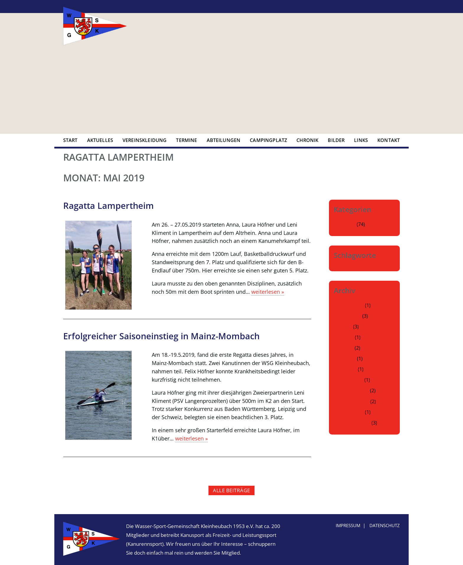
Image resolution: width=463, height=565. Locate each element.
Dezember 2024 (351, 390)
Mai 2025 (343, 348)
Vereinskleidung (145, 140)
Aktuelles (100, 140)
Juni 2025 (344, 337)
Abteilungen (224, 140)
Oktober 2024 (349, 412)
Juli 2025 (343, 326)
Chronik (307, 140)
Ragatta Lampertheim (108, 205)
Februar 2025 (348, 380)
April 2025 (345, 358)
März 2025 (345, 369)
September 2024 (352, 422)
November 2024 (351, 401)
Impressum (348, 525)
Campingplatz (268, 140)
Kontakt (388, 140)
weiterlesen (267, 291)
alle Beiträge (231, 490)
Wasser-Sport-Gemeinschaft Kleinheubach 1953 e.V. (95, 26)
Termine (186, 140)
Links (361, 140)
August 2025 (347, 316)
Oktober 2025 (349, 305)
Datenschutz (384, 525)
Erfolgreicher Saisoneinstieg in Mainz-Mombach (161, 336)
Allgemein (345, 224)
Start (70, 140)
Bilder (336, 140)
